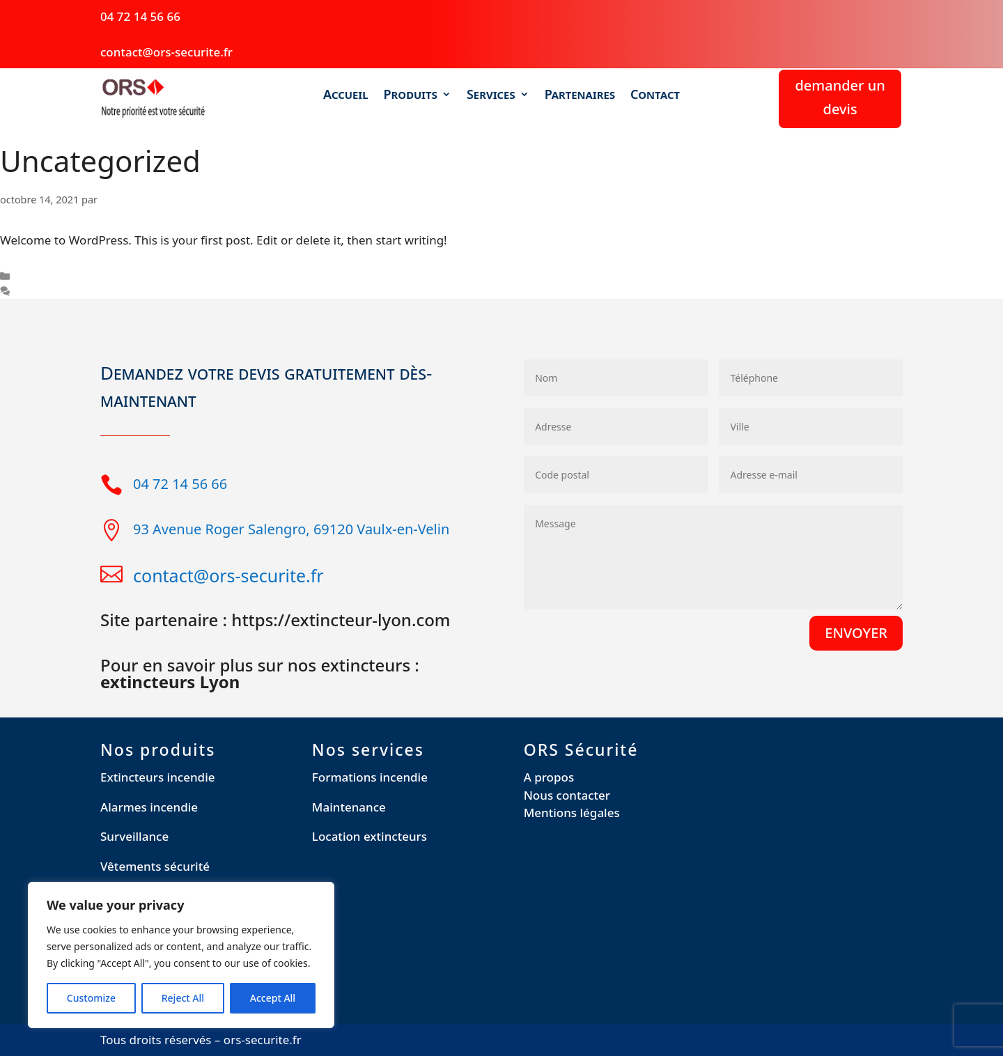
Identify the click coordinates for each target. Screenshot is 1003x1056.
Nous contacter (567, 795)
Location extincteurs (369, 836)
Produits (410, 95)
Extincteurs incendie (157, 777)
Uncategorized (50, 276)
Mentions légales (572, 813)
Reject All (183, 997)
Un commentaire (55, 291)
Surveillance (134, 836)
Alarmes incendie (149, 807)
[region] (181, 955)
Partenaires (580, 95)
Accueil (345, 95)
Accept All (272, 997)
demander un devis (840, 97)
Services (491, 95)
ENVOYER (856, 632)
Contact (655, 95)
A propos (549, 777)
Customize (91, 997)
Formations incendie (370, 777)
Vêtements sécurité (155, 866)
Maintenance (349, 807)
